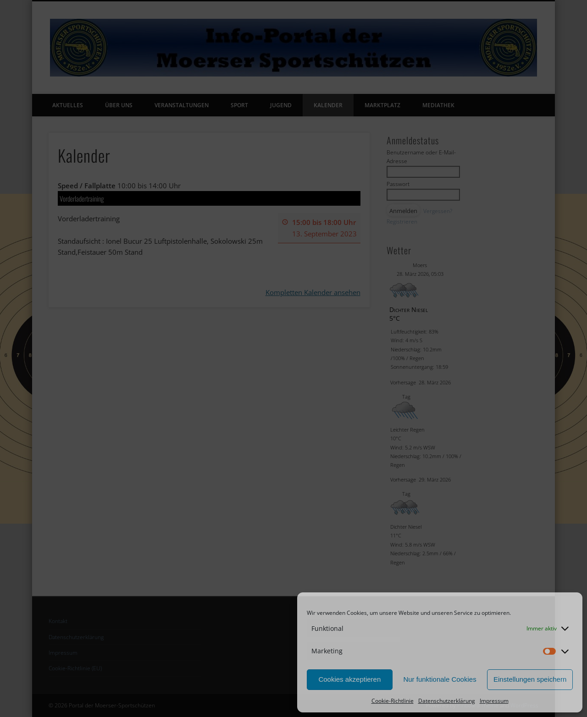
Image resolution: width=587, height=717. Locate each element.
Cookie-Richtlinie (392, 701)
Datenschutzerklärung (446, 701)
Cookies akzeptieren (349, 679)
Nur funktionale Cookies (439, 679)
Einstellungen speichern (529, 679)
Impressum (494, 701)
